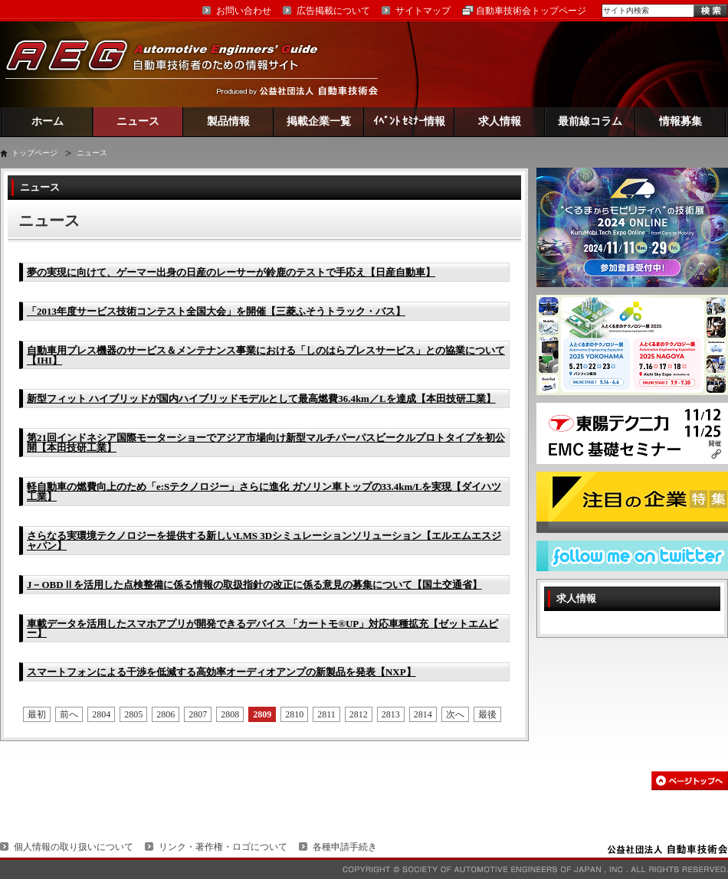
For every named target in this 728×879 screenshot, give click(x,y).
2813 (391, 714)
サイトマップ (423, 10)
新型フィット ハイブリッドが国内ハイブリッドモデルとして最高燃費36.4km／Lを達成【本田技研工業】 (261, 398)
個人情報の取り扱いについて (73, 846)
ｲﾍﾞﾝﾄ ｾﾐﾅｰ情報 (409, 121)
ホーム (47, 121)
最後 (487, 714)
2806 (165, 714)
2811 (326, 714)
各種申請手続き (345, 846)
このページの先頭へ (689, 780)
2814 (423, 714)
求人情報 (499, 121)
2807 (198, 714)
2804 (101, 714)
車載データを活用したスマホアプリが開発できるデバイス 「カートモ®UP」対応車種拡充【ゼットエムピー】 (262, 628)
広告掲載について (333, 10)
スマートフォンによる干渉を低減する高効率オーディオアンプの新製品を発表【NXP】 (221, 672)
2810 (294, 714)
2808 (230, 714)
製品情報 (228, 121)
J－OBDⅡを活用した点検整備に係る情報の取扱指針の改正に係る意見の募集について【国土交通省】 (254, 584)
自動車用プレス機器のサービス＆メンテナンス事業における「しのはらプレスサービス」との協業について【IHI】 (266, 355)
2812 (358, 714)
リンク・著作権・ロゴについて (223, 846)
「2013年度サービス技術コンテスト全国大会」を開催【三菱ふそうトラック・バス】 (216, 311)
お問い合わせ (243, 10)
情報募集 (680, 121)
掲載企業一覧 (319, 121)
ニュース (137, 121)
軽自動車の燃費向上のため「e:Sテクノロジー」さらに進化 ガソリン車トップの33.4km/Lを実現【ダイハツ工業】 (264, 491)
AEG (171, 64)
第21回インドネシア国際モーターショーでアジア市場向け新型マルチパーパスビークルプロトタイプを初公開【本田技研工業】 (266, 442)
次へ (455, 714)
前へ (69, 714)
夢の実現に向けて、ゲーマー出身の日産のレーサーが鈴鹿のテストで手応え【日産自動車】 (231, 272)
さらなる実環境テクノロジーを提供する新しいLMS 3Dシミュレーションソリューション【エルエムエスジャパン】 (264, 540)
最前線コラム (590, 121)
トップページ (34, 153)
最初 (37, 714)
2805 (133, 714)
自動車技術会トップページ (531, 10)
